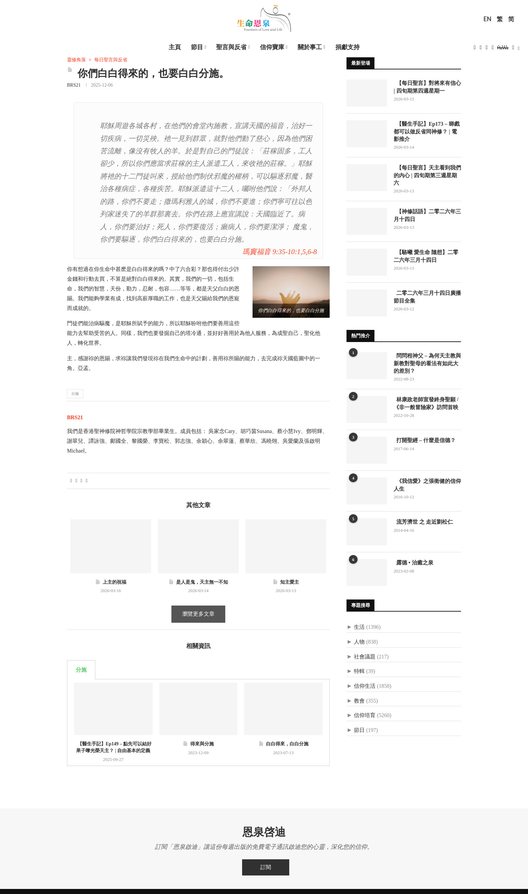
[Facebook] (474, 49)
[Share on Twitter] (76, 481)
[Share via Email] (86, 481)
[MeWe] (502, 49)
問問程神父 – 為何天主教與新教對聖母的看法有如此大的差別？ (427, 363)
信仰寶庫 (272, 47)
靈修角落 (76, 59)
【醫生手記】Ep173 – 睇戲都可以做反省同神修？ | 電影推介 (427, 131)
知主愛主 (285, 582)
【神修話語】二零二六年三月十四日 (427, 215)
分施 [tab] (81, 670)
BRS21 (73, 85)
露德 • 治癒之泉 (413, 562)
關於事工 (310, 47)
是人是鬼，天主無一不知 (198, 582)
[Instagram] (486, 49)
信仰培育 (364, 715)
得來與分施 (198, 743)
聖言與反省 (231, 47)
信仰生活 (364, 686)
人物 (359, 642)
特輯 (359, 671)
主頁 (175, 47)
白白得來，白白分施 (283, 743)
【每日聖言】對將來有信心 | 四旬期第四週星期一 (427, 86)
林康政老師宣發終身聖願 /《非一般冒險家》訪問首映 (426, 403)
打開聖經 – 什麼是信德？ (425, 440)
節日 (359, 730)
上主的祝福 (110, 582)
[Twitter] (481, 49)
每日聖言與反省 (110, 59)
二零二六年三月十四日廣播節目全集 (427, 296)
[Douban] (513, 49)
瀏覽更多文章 (198, 614)
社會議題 (364, 656)
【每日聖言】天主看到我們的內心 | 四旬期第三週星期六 (427, 175)
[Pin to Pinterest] (81, 481)
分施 (75, 394)
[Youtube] (492, 49)
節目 (197, 47)
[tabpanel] (198, 722)
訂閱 (265, 867)
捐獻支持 (347, 47)
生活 (359, 627)
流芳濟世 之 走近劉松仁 (423, 522)
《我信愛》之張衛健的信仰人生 (427, 484)
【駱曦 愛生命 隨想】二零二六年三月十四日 (426, 256)
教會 (359, 701)
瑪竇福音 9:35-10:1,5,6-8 (279, 251)
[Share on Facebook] (71, 481)
